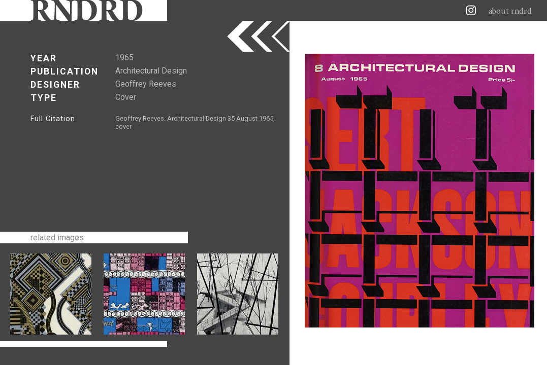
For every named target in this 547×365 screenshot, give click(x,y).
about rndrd (510, 11)
